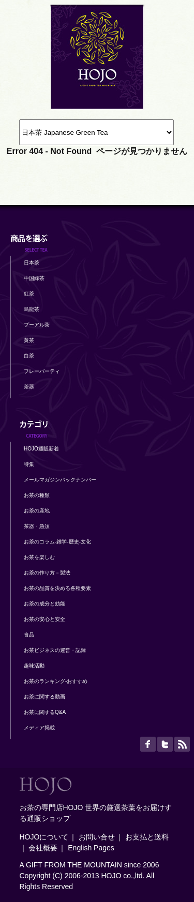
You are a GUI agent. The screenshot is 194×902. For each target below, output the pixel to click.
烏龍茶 (31, 309)
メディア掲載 (39, 727)
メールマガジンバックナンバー (60, 480)
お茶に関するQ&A (45, 712)
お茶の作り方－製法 (47, 573)
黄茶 (29, 340)
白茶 (29, 356)
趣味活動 (34, 665)
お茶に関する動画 (44, 696)
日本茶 (31, 263)
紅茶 (29, 294)
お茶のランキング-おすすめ (55, 681)
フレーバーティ (42, 371)
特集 (29, 464)
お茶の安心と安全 (44, 619)
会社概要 (42, 848)
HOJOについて (44, 837)
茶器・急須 (37, 526)
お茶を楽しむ (39, 557)
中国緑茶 (34, 278)
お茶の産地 (37, 511)
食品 (29, 634)
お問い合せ (97, 837)
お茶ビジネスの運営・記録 (55, 650)
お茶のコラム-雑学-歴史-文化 (57, 542)
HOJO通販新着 (41, 449)
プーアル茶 (37, 325)
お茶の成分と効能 (44, 603)
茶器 (29, 387)
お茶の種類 (37, 495)
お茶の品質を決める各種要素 (57, 588)
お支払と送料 (147, 837)
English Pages (91, 848)
